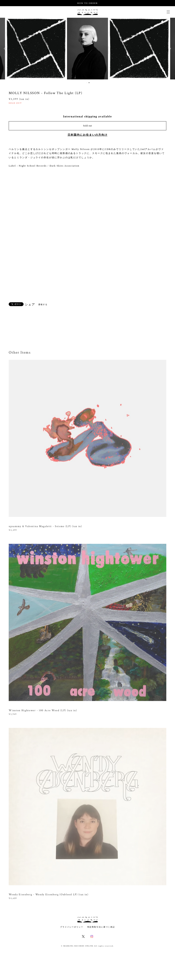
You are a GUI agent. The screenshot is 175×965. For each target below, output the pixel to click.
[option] (36, 48)
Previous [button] (6, 49)
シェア (30, 304)
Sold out (87, 125)
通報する (43, 304)
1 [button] (86, 82)
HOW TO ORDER (87, 3)
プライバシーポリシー (71, 927)
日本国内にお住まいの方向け (88, 134)
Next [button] (169, 49)
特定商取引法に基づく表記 (101, 927)
